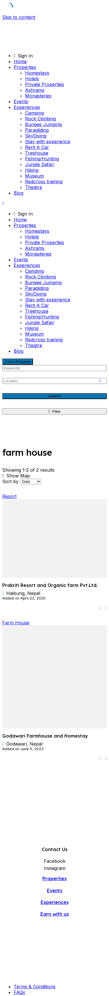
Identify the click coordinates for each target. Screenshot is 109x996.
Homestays (37, 73)
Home (20, 61)
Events (21, 101)
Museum (34, 176)
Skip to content (18, 17)
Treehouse (36, 153)
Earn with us (54, 914)
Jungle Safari (39, 164)
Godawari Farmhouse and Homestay (45, 736)
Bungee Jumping (43, 124)
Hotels (32, 78)
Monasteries (38, 96)
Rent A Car (37, 147)
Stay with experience (47, 141)
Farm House (15, 623)
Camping (34, 113)
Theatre (33, 187)
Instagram (54, 868)
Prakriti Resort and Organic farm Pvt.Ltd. (50, 585)
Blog (18, 193)
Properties (25, 67)
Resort (9, 496)
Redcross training (44, 181)
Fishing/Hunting (42, 159)
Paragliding (37, 130)
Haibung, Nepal (23, 593)
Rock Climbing (40, 118)
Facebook (54, 861)
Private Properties (44, 84)
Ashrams (34, 90)
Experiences (27, 107)
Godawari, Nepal (24, 744)
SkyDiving (35, 136)
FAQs (19, 992)
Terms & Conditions (34, 986)
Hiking (31, 170)
